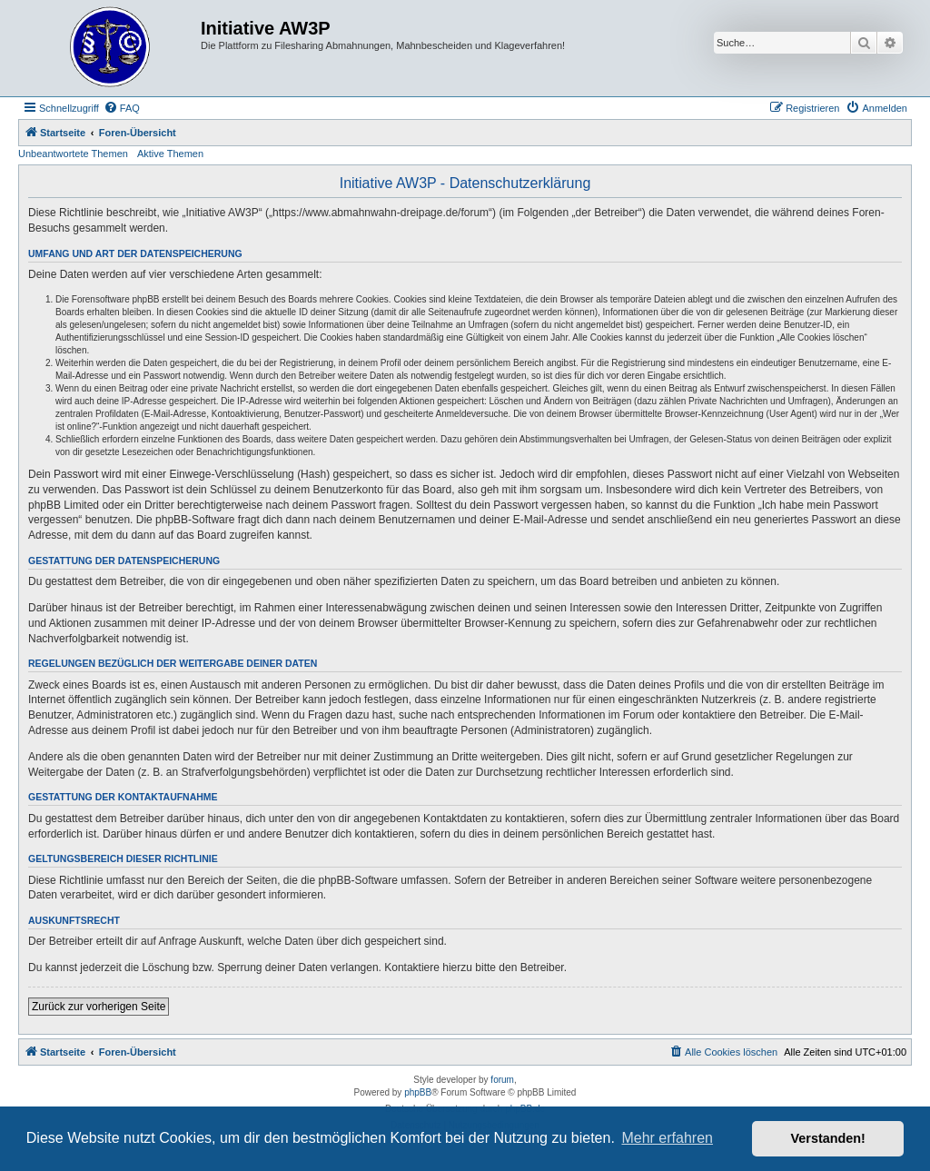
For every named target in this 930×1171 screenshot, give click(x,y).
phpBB (417, 1092)
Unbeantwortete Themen (73, 153)
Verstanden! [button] (828, 1138)
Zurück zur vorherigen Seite (98, 1006)
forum (502, 1080)
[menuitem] (122, 108)
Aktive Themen (170, 153)
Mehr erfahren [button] (667, 1138)
